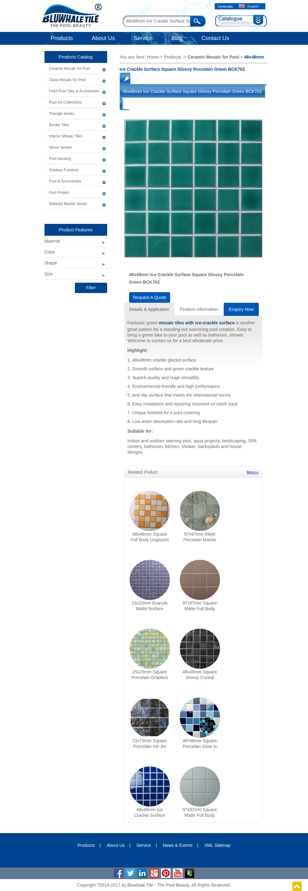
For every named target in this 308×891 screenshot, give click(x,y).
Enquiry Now (241, 309)
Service (143, 38)
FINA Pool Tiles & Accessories (74, 91)
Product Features (75, 229)
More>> (253, 472)
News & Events (178, 845)
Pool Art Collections (65, 102)
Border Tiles (59, 125)
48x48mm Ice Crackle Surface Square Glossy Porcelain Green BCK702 (192, 91)
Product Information (199, 309)
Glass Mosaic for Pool (67, 80)
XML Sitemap (217, 845)
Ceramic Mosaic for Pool (69, 68)
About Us (103, 38)
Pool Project (59, 192)
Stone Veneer (60, 147)
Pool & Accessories (65, 181)
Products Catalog (75, 56)
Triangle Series (61, 113)
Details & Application (149, 309)
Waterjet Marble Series (68, 204)
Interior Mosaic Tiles (66, 136)
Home (153, 56)
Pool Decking (60, 159)
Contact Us (215, 38)
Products (62, 38)
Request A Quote (149, 297)
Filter (91, 287)
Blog (177, 38)
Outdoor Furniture (64, 170)
